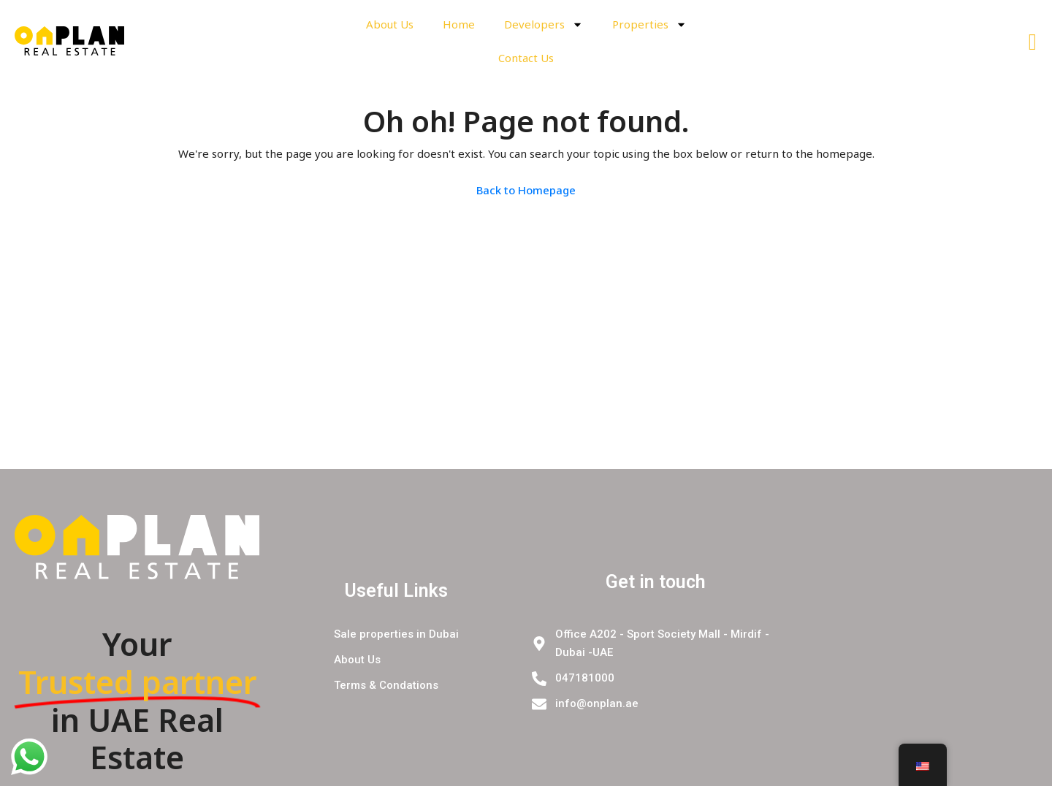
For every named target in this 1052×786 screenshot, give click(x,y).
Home (459, 24)
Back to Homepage (526, 190)
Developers (543, 24)
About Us (389, 24)
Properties (649, 24)
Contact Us (526, 57)
